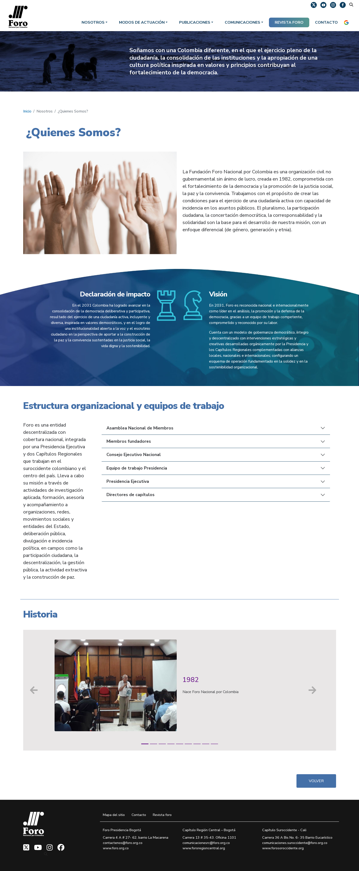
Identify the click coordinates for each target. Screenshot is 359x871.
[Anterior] (34, 690)
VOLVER (316, 781)
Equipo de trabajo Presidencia (136, 468)
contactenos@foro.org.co (122, 842)
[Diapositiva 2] (153, 744)
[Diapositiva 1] (144, 744)
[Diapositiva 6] (188, 744)
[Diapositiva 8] (205, 744)
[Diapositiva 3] (162, 744)
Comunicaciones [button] (242, 22)
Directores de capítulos (130, 495)
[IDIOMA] (347, 22)
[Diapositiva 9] (214, 744)
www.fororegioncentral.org (204, 848)
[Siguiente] (312, 690)
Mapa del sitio (114, 814)
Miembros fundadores (128, 441)
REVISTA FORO (289, 22)
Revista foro (162, 814)
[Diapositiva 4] (171, 744)
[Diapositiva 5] (179, 744)
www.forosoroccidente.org (283, 848)
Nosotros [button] (93, 22)
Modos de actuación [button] (142, 22)
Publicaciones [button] (194, 22)
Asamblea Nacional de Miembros (139, 428)
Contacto (326, 22)
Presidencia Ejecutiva (127, 481)
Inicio (27, 111)
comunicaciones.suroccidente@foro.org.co (294, 842)
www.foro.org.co (116, 848)
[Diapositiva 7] (197, 744)
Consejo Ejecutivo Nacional (133, 454)
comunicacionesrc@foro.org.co (206, 842)
